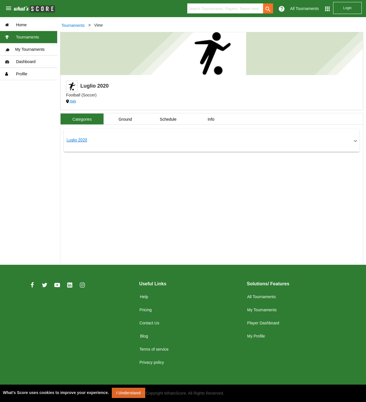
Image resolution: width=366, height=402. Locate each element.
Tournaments (22, 37)
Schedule (168, 119)
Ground (125, 119)
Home (16, 25)
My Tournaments (25, 49)
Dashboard (20, 61)
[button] (211, 140)
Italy (72, 101)
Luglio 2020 (77, 140)
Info (211, 119)
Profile (16, 74)
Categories (82, 119)
